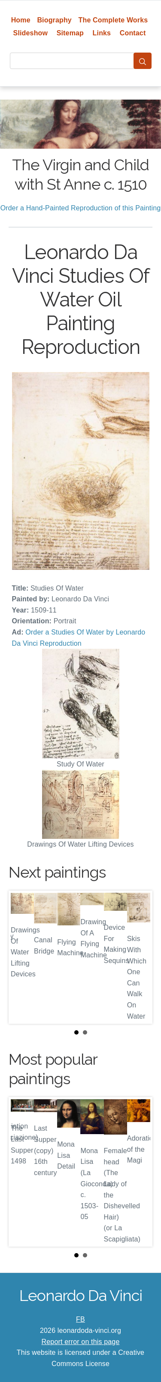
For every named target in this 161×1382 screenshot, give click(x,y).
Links (102, 33)
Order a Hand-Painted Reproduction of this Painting (80, 208)
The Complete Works (113, 20)
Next (139, 957)
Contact (133, 33)
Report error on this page (81, 1341)
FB (80, 1319)
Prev (22, 957)
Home (20, 20)
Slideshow (30, 33)
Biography (54, 20)
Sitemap (70, 33)
